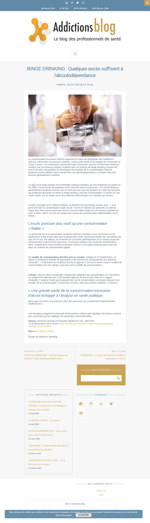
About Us (101, 491)
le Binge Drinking (45, 331)
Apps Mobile (81, 8)
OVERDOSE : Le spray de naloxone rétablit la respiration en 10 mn (103, 357)
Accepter (83, 515)
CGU (101, 494)
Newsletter (48, 8)
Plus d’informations (64, 515)
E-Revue (64, 8)
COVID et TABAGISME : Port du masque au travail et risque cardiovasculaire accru (46, 357)
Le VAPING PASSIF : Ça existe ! (44, 420)
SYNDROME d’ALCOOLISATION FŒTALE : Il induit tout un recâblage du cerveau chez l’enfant (47, 405)
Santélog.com (100, 8)
